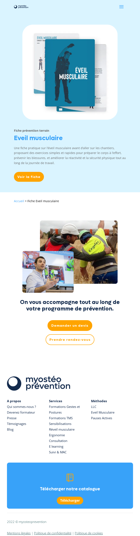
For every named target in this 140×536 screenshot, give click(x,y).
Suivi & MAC (58, 452)
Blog (10, 429)
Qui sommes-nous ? (21, 407)
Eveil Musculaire (102, 412)
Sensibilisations (60, 424)
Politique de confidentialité (52, 533)
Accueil (19, 201)
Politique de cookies (89, 533)
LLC (93, 407)
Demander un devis (69, 325)
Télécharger (70, 500)
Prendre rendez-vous (70, 339)
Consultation (58, 441)
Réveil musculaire (62, 429)
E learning (56, 446)
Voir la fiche (29, 177)
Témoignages (16, 424)
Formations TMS (61, 418)
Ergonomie (57, 435)
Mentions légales (19, 533)
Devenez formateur (21, 412)
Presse (11, 418)
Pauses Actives (101, 418)
